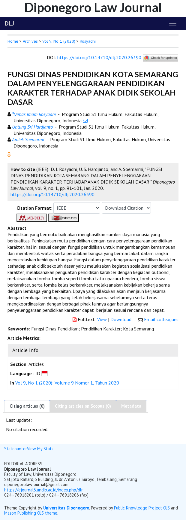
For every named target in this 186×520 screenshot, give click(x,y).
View (102, 319)
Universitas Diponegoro (66, 508)
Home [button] (13, 41)
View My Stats (40, 449)
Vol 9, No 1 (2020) (58, 41)
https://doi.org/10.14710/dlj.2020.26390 (99, 57)
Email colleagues (161, 319)
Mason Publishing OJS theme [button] (30, 513)
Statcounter (15, 449)
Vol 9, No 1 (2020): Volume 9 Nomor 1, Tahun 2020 (67, 383)
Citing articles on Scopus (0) (83, 406)
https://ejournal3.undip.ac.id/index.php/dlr (43, 490)
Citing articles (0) (27, 406)
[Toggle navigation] (172, 23)
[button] (9, 154)
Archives (30, 41)
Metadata (131, 406)
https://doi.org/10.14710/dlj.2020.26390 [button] (52, 194)
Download (120, 319)
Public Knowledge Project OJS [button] (142, 508)
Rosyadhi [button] (88, 41)
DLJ (9, 23)
